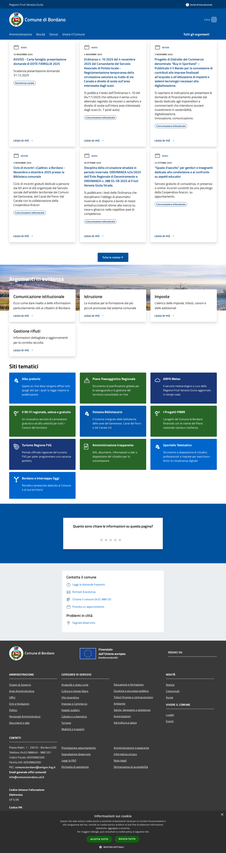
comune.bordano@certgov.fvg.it (35, 767)
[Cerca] (212, 19)
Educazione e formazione (129, 684)
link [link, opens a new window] (147, 831)
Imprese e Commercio (74, 704)
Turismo (66, 723)
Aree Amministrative (21, 691)
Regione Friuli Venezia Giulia (26, 4)
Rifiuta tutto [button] (127, 838)
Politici (13, 710)
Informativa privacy (125, 754)
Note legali (120, 760)
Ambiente (119, 703)
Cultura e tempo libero (74, 691)
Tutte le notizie (113, 257)
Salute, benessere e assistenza (132, 710)
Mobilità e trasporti (72, 729)
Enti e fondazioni (19, 704)
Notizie (162, 47)
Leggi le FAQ (68, 760)
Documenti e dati (19, 723)
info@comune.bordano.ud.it (26, 777)
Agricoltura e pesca (125, 722)
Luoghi (170, 715)
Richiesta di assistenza (75, 767)
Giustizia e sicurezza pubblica (131, 691)
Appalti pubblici (70, 710)
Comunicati (173, 691)
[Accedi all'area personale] (199, 5)
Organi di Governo (20, 685)
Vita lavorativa (70, 697)
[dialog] (113, 832)
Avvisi (20, 47)
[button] (113, 847)
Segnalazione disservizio (76, 754)
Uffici (12, 697)
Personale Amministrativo (24, 716)
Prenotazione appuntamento (78, 748)
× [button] (222, 814)
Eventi (170, 721)
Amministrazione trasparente (131, 748)
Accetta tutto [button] (99, 839)
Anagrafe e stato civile (74, 685)
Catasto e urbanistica (74, 716)
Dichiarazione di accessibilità (131, 767)
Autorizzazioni (122, 716)
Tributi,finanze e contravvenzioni (133, 697)
